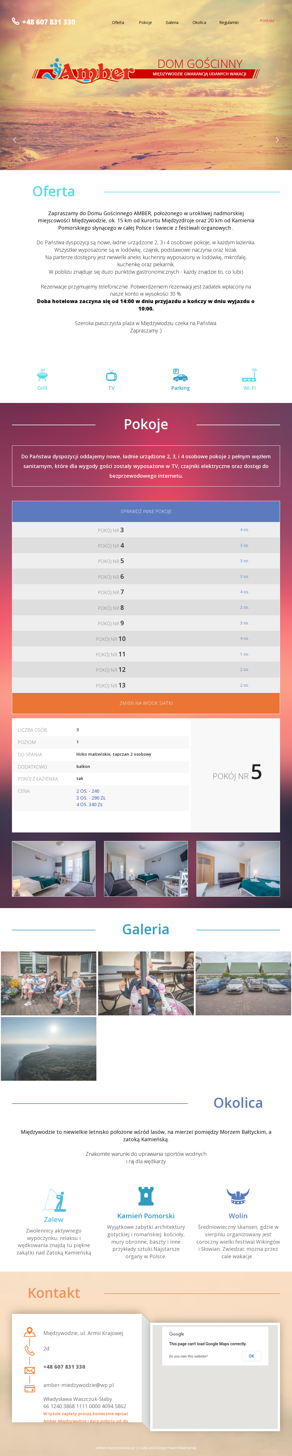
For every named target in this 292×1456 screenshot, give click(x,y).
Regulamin (229, 22)
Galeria (172, 22)
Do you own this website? (188, 1356)
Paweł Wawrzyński (181, 1447)
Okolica (199, 22)
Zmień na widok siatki (146, 703)
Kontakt (267, 20)
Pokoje (145, 22)
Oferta (118, 22)
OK (251, 1356)
